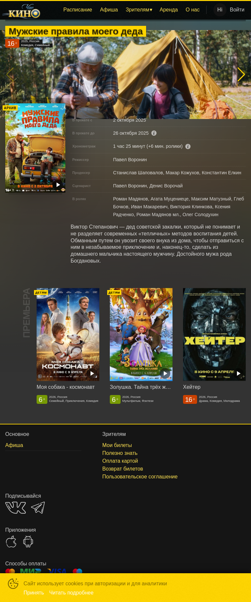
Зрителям (137, 9)
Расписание (77, 9)
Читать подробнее (71, 592)
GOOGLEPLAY (28, 541)
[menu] (125, 10)
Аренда (169, 9)
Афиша (109, 9)
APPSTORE (11, 541)
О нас (193, 9)
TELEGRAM (38, 508)
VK (15, 508)
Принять (34, 592)
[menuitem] (77, 10)
